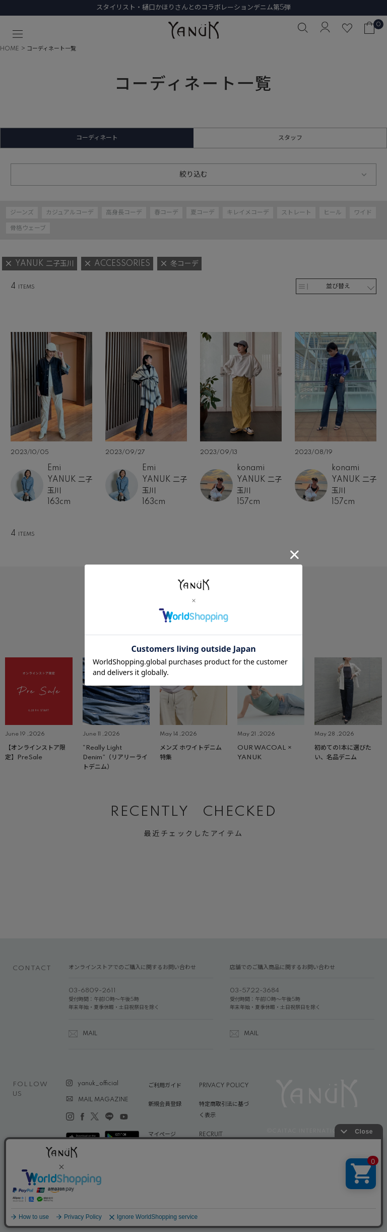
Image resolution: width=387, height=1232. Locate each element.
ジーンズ (22, 212)
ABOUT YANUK (169, 1153)
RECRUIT (211, 1135)
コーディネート (97, 138)
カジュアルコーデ (70, 212)
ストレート (296, 212)
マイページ (162, 1135)
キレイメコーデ (248, 212)
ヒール (333, 212)
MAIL (90, 1034)
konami (251, 468)
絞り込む (193, 175)
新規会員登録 (164, 1104)
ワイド (363, 212)
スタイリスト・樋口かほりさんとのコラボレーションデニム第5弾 (193, 7)
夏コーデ (202, 212)
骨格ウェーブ (28, 228)
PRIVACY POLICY (224, 1086)
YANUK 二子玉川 (69, 485)
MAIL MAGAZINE (103, 1100)
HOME (9, 49)
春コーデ (166, 212)
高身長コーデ (124, 212)
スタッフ (290, 138)
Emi (54, 468)
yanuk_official (98, 1084)
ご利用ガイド (164, 1086)
